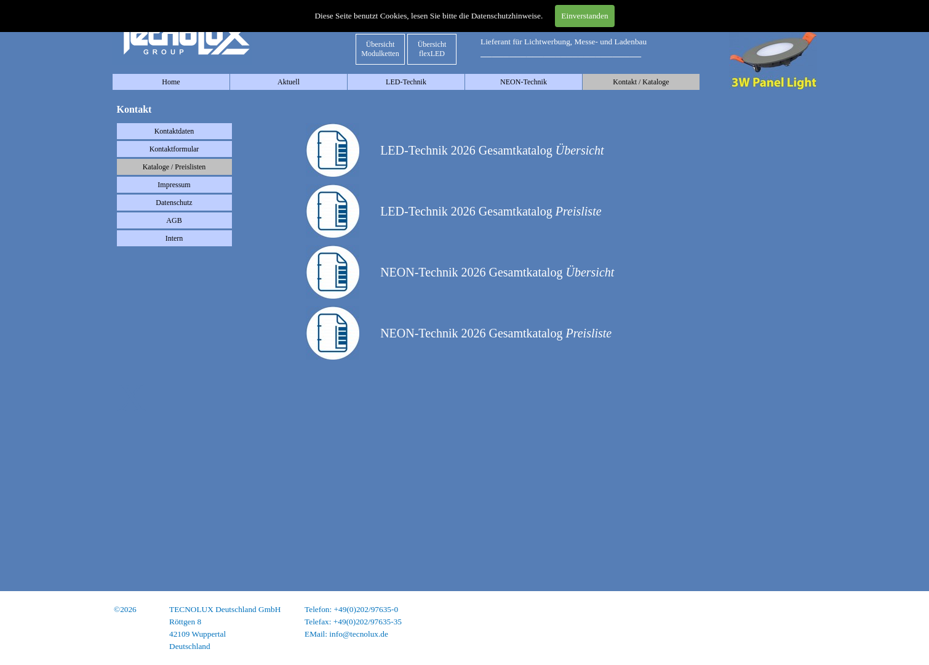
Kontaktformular (174, 149)
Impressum (173, 184)
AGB (173, 220)
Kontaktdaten (174, 131)
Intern (174, 238)
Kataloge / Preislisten (174, 167)
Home (171, 82)
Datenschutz (174, 202)
